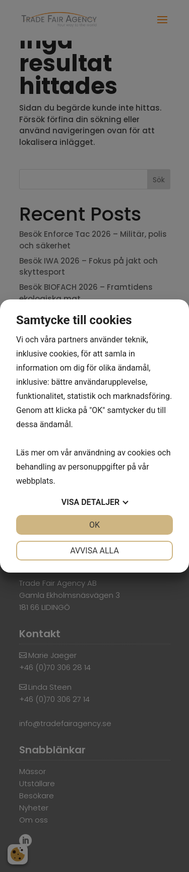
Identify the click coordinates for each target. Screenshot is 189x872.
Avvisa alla (94, 550)
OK (94, 525)
